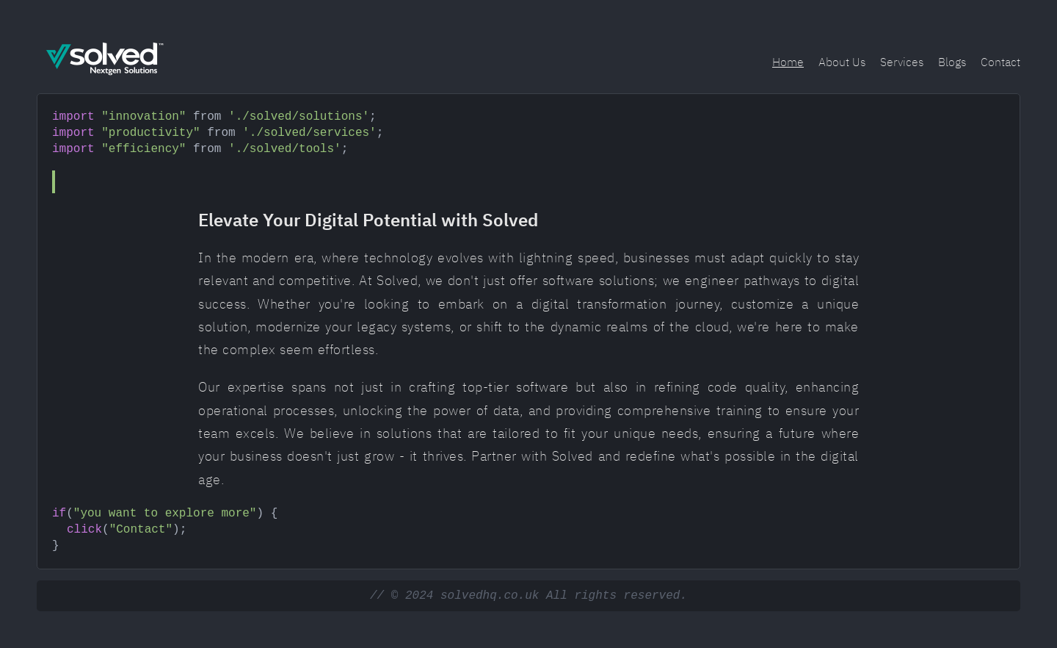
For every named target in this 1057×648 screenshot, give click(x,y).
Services (901, 61)
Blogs (952, 61)
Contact (1000, 61)
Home (788, 61)
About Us (841, 61)
